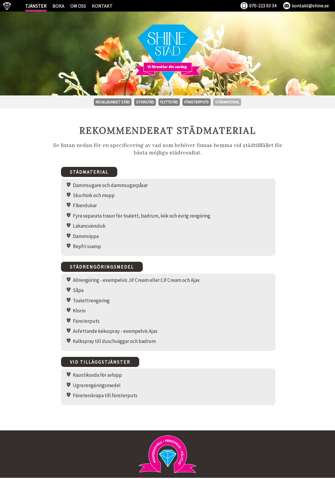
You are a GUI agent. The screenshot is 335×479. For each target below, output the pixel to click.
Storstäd (145, 102)
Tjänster (36, 6)
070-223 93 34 (262, 6)
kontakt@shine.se (310, 6)
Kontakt (102, 6)
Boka (58, 6)
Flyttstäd (169, 102)
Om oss (78, 6)
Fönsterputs (196, 102)
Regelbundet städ (113, 102)
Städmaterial (227, 102)
